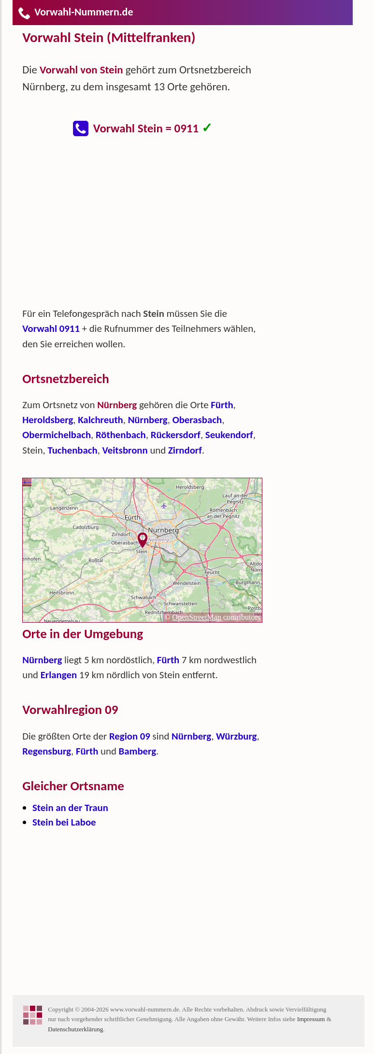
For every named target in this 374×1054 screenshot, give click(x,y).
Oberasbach (197, 419)
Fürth (222, 405)
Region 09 (129, 736)
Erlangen (59, 675)
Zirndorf (185, 450)
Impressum (311, 1019)
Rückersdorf (176, 434)
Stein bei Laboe (64, 822)
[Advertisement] (150, 227)
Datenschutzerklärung (75, 1029)
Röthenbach (121, 434)
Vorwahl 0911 (51, 328)
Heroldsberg (47, 419)
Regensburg (46, 751)
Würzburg (236, 736)
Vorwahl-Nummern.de (75, 11)
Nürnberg (148, 419)
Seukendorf (229, 434)
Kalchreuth (100, 419)
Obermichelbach (56, 434)
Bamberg (137, 751)
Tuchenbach (72, 450)
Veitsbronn (125, 450)
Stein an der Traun (70, 807)
